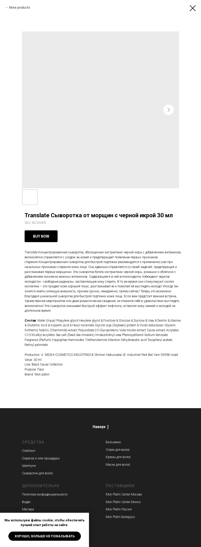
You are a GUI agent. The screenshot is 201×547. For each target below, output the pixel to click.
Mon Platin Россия (119, 509)
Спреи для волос (118, 450)
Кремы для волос (118, 457)
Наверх (101, 427)
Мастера (28, 509)
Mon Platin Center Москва (124, 494)
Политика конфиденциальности (45, 494)
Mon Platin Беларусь (120, 517)
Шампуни (29, 466)
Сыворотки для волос (37, 473)
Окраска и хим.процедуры (41, 458)
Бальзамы (113, 442)
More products (19, 7)
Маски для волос (118, 464)
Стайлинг (29, 451)
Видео (26, 502)
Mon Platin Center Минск (123, 502)
